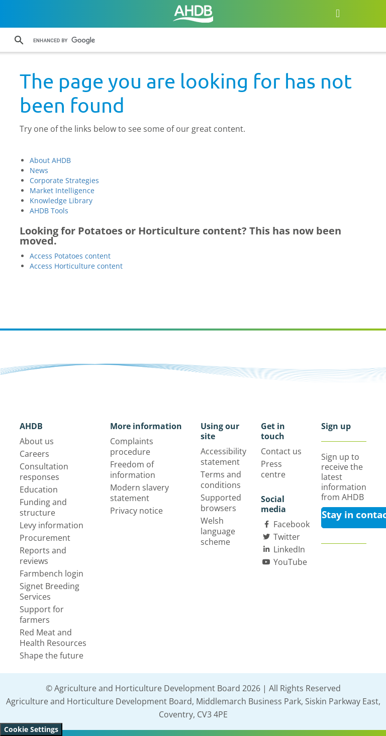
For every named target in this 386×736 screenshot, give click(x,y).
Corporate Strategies (64, 180)
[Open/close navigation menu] (338, 13)
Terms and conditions (221, 479)
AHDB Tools (49, 210)
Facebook (291, 524)
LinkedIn (289, 549)
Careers (34, 453)
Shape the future (51, 655)
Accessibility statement (223, 456)
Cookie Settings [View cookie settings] (31, 729)
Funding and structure (43, 507)
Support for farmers (42, 614)
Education (39, 489)
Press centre (273, 469)
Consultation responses (44, 471)
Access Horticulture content (76, 266)
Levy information (51, 525)
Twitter (286, 536)
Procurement (45, 537)
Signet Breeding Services (49, 591)
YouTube (290, 561)
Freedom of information (132, 469)
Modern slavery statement (139, 493)
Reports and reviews (43, 555)
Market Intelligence (62, 190)
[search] (165, 40)
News (39, 170)
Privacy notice (136, 510)
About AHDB (50, 160)
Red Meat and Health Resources (53, 637)
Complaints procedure (131, 446)
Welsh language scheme (218, 531)
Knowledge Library (61, 200)
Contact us (281, 451)
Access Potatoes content (70, 256)
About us (37, 441)
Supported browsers (221, 503)
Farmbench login (51, 573)
